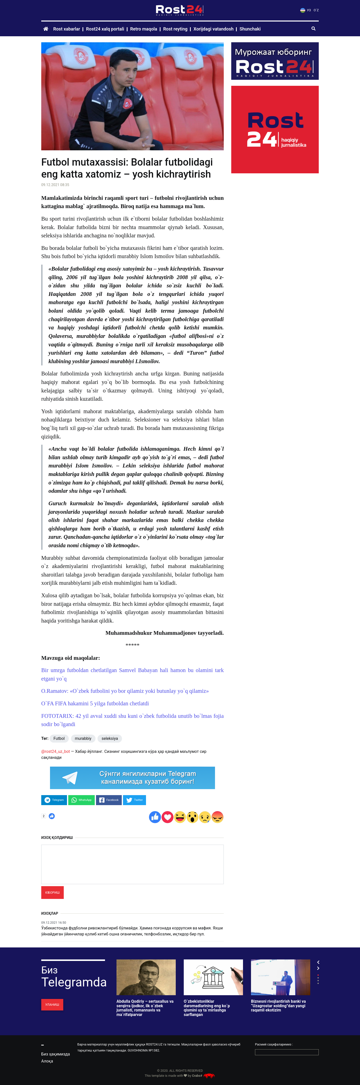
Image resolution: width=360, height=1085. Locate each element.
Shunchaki (250, 29)
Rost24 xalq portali (105, 29)
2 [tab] (318, 977)
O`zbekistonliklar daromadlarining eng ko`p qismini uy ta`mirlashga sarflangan (207, 1008)
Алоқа (47, 1061)
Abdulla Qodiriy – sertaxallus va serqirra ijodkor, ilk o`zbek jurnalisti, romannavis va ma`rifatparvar (145, 1008)
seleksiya (110, 738)
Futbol (59, 738)
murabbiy (83, 738)
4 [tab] (318, 983)
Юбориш (52, 892)
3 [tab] (318, 980)
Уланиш (52, 1004)
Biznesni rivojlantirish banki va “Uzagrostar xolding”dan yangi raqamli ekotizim (278, 1005)
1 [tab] (318, 975)
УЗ (305, 10)
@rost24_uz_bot (55, 751)
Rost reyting (175, 29)
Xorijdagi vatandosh (214, 29)
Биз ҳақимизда (55, 1054)
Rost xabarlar (66, 29)
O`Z (316, 10)
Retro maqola (143, 29)
